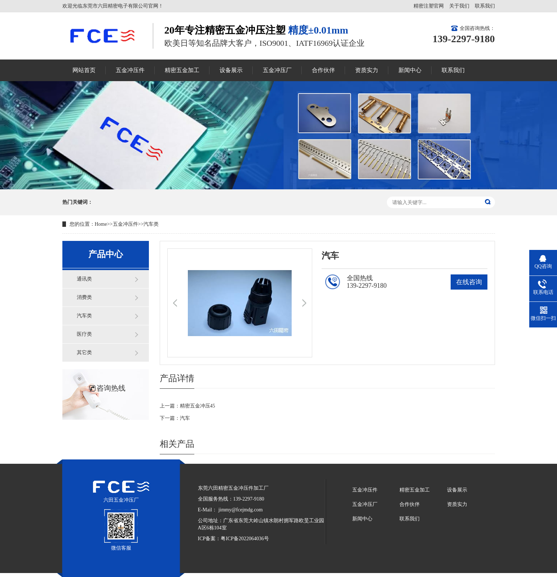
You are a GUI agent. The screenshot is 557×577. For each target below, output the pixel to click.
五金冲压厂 (364, 504)
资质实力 (457, 504)
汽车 (185, 418)
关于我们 (459, 6)
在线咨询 (469, 282)
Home (101, 224)
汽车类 (151, 224)
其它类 (84, 352)
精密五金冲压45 (197, 406)
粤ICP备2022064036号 (245, 538)
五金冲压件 (125, 224)
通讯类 (84, 279)
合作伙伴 (409, 504)
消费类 (84, 297)
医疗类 (84, 334)
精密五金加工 (414, 490)
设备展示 (457, 490)
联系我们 (485, 6)
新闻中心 (362, 518)
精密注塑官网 (429, 6)
